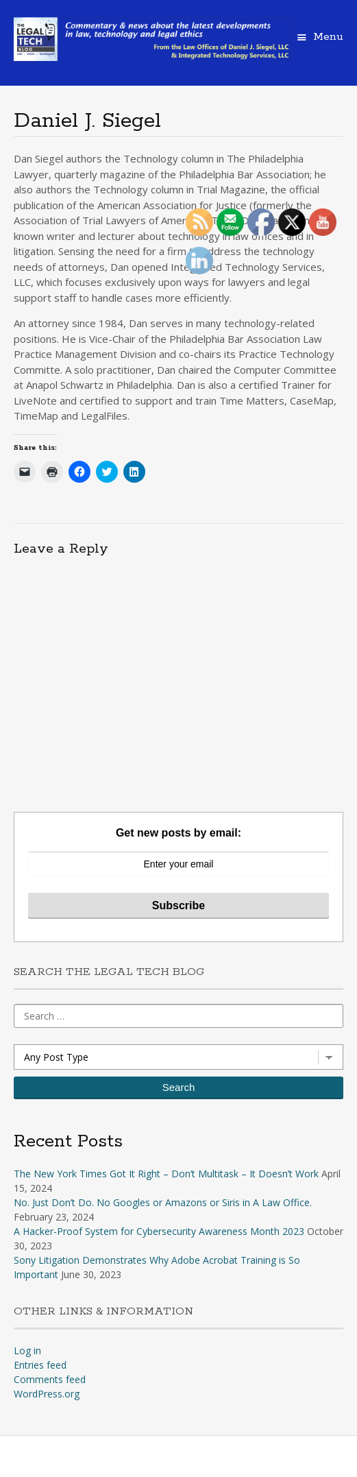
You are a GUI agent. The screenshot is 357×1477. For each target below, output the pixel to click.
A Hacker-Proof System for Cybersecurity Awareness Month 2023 (159, 1231)
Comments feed (50, 1379)
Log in (27, 1350)
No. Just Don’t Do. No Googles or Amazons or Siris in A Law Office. (163, 1202)
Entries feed (40, 1364)
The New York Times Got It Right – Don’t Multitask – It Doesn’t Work (166, 1173)
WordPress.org (46, 1393)
